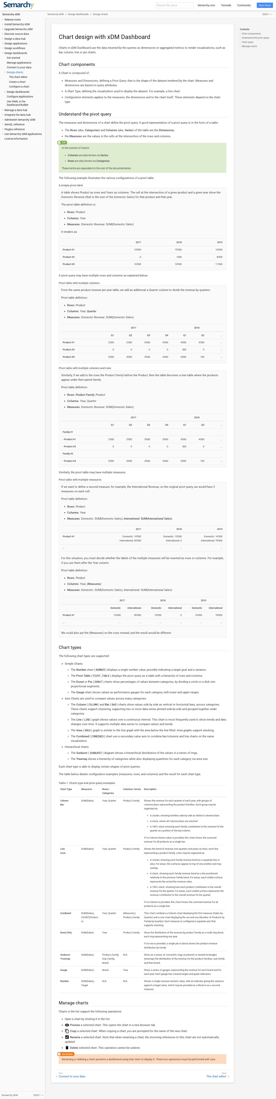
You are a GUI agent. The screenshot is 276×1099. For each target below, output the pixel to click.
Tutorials (226, 5)
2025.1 (265, 14)
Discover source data (17, 33)
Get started (13, 57)
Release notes (13, 19)
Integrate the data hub (18, 114)
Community (244, 5)
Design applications (16, 43)
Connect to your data (19, 67)
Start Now (265, 5)
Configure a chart (19, 86)
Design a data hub (15, 38)
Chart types (247, 42)
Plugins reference (15, 129)
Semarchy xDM (11, 14)
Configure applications (20, 96)
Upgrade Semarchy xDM (19, 29)
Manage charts (249, 46)
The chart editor (18, 76)
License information (16, 138)
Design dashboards (16, 53)
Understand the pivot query (255, 38)
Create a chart (17, 81)
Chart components (251, 33)
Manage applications (19, 62)
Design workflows (15, 48)
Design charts (15, 72)
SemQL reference (14, 124)
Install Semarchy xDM (17, 24)
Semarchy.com (206, 5)
